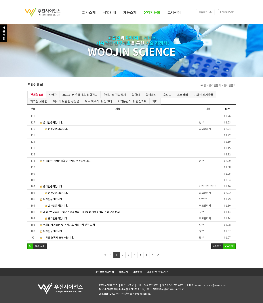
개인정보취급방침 (104, 272)
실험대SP (151, 94)
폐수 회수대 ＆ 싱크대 (98, 101)
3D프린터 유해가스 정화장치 (80, 94)
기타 (155, 101)
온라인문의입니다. (51, 122)
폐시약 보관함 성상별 (66, 101)
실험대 (136, 94)
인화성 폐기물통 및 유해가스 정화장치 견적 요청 (67, 224)
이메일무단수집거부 (157, 272)
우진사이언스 (122, 293)
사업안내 (109, 12)
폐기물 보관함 (38, 101)
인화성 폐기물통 (204, 94)
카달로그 (205, 12)
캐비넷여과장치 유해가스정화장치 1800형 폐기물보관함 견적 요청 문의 (80, 212)
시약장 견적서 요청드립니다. (57, 237)
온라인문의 (152, 12)
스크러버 (182, 94)
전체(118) (36, 94)
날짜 (227, 108)
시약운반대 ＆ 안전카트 (132, 101)
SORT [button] (217, 246)
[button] (30, 246)
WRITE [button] (229, 246)
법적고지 (123, 272)
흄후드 (167, 94)
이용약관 (137, 272)
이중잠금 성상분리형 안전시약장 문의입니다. (65, 161)
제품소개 (129, 12)
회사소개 (89, 12)
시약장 (53, 94)
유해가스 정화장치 (114, 94)
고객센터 (174, 12)
